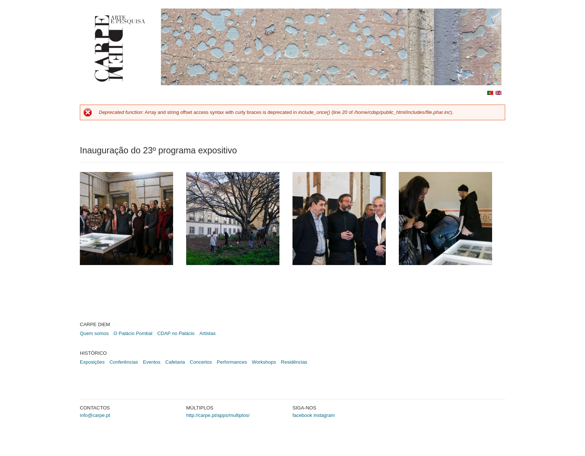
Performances (232, 362)
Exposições (92, 362)
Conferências (123, 362)
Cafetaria (175, 362)
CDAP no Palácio (175, 333)
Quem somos (94, 333)
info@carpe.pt (95, 415)
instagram (324, 415)
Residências (294, 362)
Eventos (151, 362)
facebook (302, 415)
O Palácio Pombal (132, 333)
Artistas (208, 333)
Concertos (201, 362)
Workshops (264, 362)
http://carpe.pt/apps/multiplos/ (218, 415)
